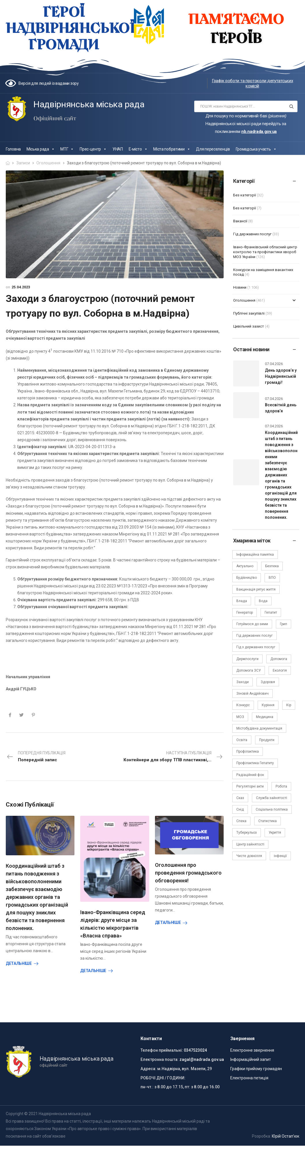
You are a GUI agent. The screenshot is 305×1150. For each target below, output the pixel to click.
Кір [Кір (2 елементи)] (288, 705)
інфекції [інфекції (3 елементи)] (280, 856)
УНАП (118, 149)
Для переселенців (213, 149)
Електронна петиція (249, 1075)
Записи (23, 163)
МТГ (67, 149)
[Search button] (291, 106)
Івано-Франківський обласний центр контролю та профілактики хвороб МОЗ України (265, 252)
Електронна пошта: (160, 1057)
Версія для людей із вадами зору (48, 83)
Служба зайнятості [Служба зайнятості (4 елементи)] (271, 798)
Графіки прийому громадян (256, 1066)
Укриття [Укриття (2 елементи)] (275, 832)
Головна (13, 149)
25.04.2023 (21, 287)
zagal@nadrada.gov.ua (201, 1057)
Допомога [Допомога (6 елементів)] (278, 659)
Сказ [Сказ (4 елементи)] (240, 798)
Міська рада (41, 149)
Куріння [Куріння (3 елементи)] (268, 705)
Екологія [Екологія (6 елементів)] (280, 670)
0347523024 (195, 1048)
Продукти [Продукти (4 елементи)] (266, 740)
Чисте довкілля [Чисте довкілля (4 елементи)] (249, 856)
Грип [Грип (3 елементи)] (283, 624)
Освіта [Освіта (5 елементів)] (241, 740)
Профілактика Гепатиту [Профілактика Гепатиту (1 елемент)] (255, 763)
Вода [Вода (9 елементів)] (263, 601)
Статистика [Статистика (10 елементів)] (267, 821)
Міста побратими (171, 149)
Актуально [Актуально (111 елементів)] (244, 566)
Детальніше (19, 963)
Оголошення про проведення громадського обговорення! (188, 873)
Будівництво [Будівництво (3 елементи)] (246, 578)
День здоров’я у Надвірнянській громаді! (281, 376)
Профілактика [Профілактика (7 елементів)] (247, 751)
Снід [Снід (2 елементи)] (240, 809)
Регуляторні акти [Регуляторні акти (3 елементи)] (250, 786)
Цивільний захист (248, 326)
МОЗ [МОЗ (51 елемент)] (240, 717)
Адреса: (148, 1066)
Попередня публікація (36, 757)
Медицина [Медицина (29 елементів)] (264, 717)
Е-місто (138, 149)
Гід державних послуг (252, 234)
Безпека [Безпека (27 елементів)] (272, 566)
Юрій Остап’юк (285, 1134)
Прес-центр (93, 149)
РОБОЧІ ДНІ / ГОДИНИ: (163, 1075)
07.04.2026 (274, 364)
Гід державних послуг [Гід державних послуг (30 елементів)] (254, 636)
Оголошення (48, 163)
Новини (239, 287)
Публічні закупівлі (249, 313)
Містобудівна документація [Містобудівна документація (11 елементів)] (259, 728)
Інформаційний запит (250, 1057)
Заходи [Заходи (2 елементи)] (242, 682)
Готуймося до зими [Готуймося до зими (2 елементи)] (252, 624)
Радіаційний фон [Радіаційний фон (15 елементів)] (250, 775)
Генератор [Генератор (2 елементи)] (244, 612)
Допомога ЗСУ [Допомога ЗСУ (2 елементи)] (248, 670)
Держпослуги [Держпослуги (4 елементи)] (247, 659)
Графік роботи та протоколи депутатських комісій (252, 83)
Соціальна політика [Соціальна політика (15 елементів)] (272, 809)
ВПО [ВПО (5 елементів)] (272, 578)
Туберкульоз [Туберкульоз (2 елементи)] (246, 832)
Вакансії (240, 221)
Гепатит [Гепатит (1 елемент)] (271, 612)
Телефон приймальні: (162, 1048)
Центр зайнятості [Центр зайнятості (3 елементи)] (250, 844)
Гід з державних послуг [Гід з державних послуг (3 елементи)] (255, 647)
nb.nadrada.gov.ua (259, 131)
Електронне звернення (252, 1048)
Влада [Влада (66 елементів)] (241, 601)
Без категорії (244, 195)
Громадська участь (256, 149)
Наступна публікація (174, 757)
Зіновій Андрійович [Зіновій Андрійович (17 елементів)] (252, 693)
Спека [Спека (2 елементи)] (241, 821)
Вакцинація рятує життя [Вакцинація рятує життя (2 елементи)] (256, 589)
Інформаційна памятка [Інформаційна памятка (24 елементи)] (255, 555)
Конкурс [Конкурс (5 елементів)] (243, 705)
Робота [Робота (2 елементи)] (281, 786)
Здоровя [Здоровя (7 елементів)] (268, 682)
